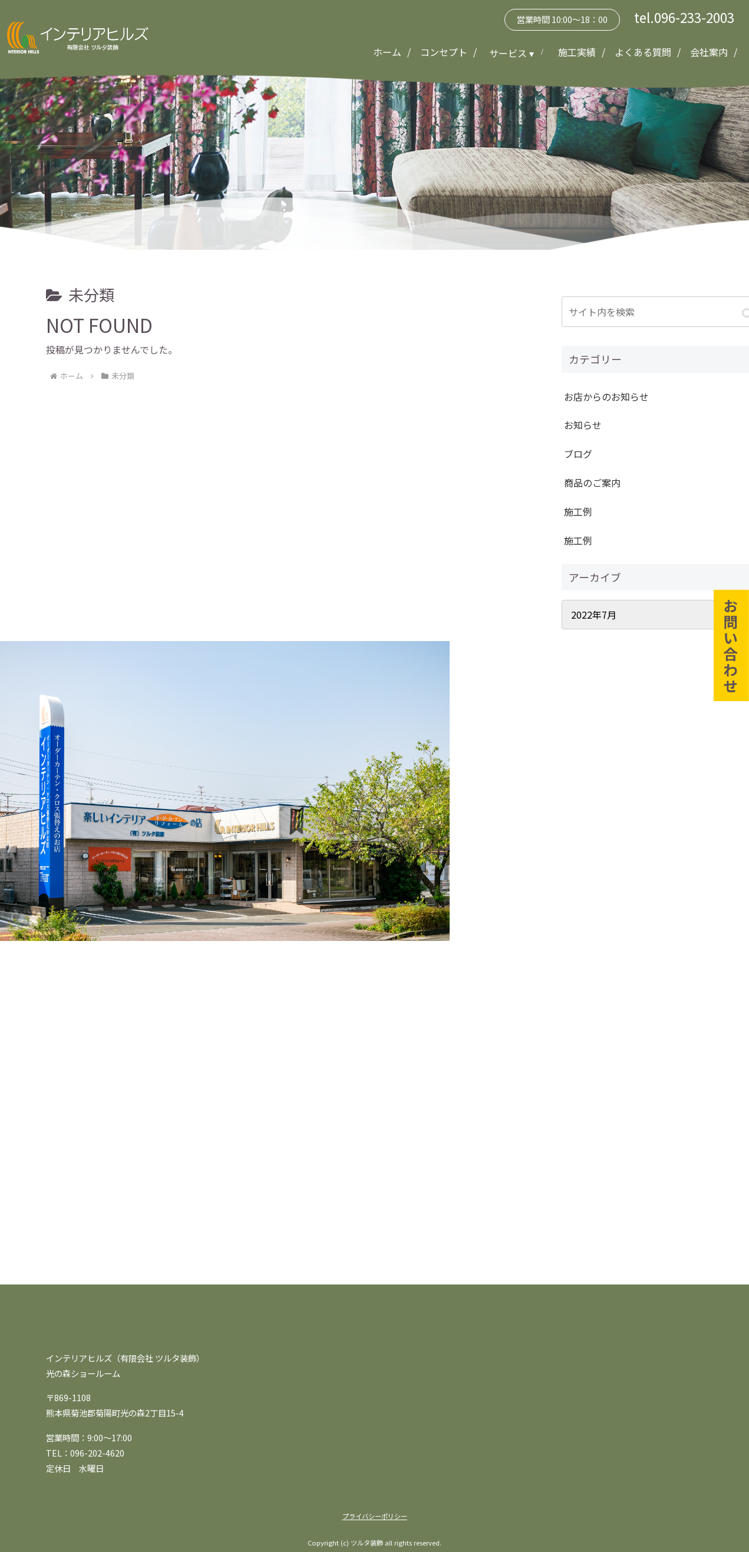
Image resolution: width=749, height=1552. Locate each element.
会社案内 (709, 52)
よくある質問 (643, 52)
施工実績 (577, 52)
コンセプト (443, 52)
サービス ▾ (512, 53)
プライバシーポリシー (374, 1516)
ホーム (387, 52)
